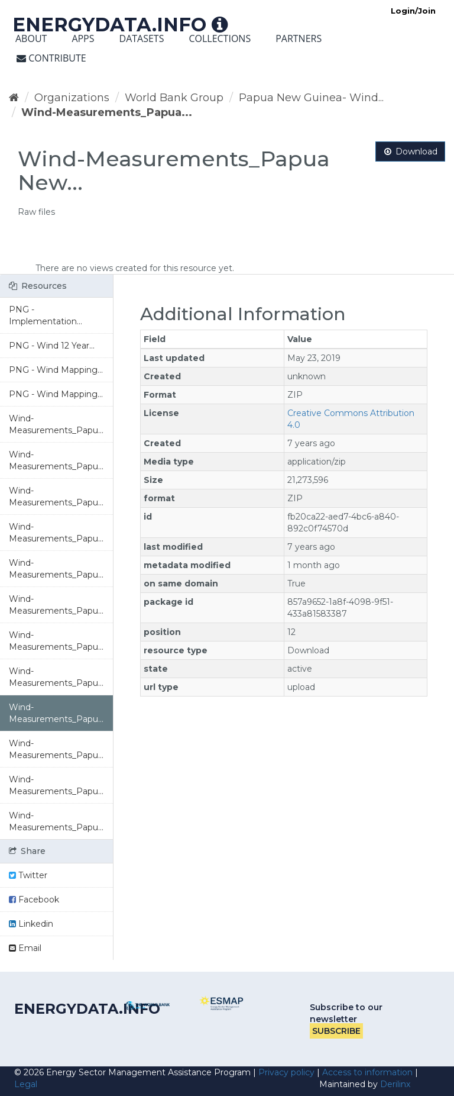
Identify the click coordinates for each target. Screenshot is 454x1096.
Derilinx (395, 1084)
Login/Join (413, 10)
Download (410, 151)
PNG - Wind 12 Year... (52, 345)
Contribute (51, 58)
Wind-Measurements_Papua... (106, 112)
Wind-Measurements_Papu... (56, 424)
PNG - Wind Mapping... (56, 370)
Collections (220, 38)
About (31, 38)
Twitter (28, 875)
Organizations (71, 97)
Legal (25, 1084)
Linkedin (31, 923)
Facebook (34, 899)
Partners (298, 38)
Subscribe (336, 1031)
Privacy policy (286, 1072)
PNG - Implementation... (45, 315)
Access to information (367, 1072)
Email (25, 948)
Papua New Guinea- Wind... (311, 97)
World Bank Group (174, 97)
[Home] (14, 97)
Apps (83, 38)
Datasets (141, 38)
